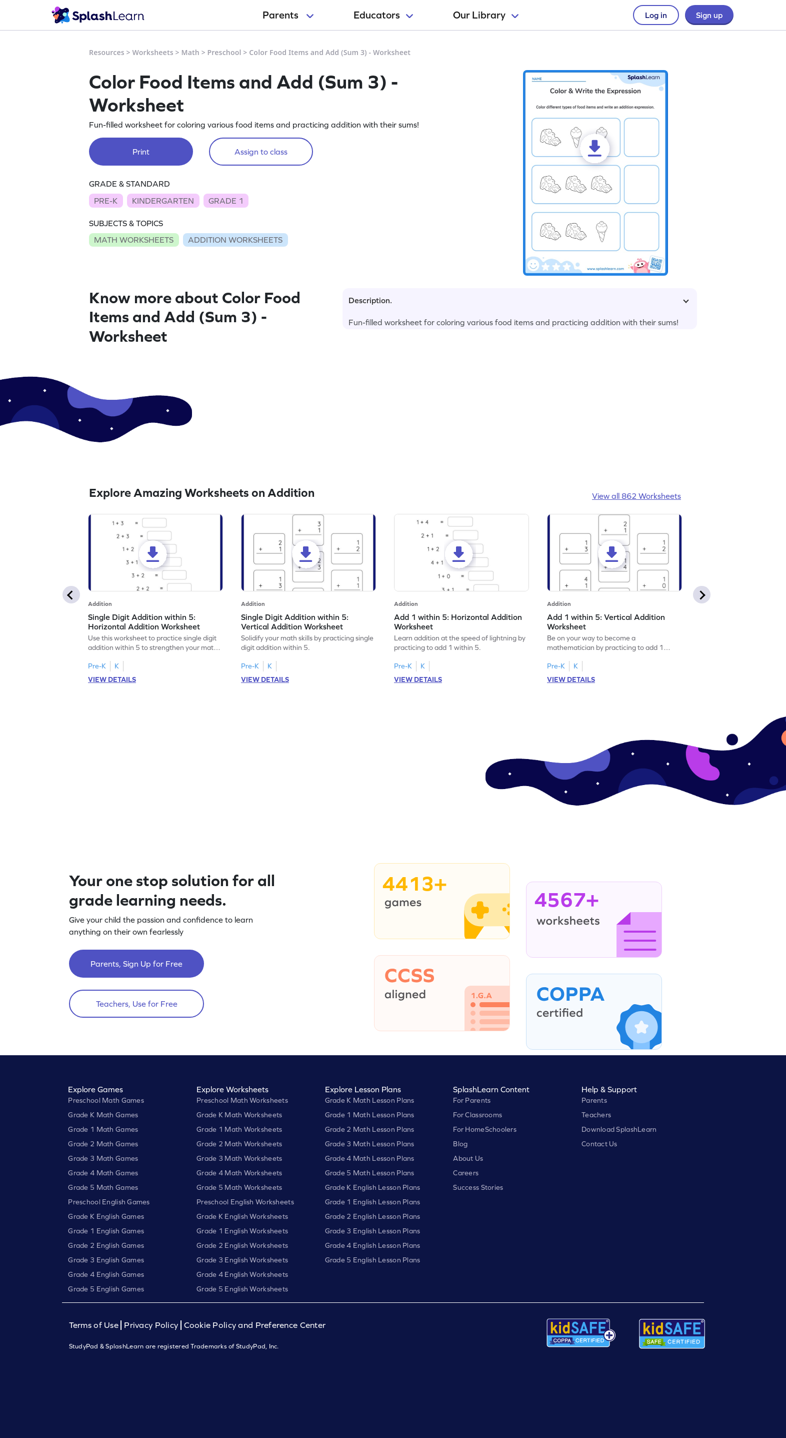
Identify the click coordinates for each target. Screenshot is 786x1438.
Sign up (709, 15)
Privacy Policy (151, 1325)
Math (191, 52)
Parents (288, 15)
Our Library (485, 15)
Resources (106, 52)
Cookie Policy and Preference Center (255, 1325)
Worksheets (153, 52)
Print (141, 151)
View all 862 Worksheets (636, 495)
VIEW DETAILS (112, 679)
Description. (518, 300)
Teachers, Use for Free (137, 1003)
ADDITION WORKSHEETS (235, 239)
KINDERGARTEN (163, 200)
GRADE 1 (226, 200)
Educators (383, 15)
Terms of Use (95, 1325)
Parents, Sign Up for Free (136, 963)
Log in (656, 15)
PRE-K (106, 200)
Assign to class (261, 151)
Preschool (225, 52)
